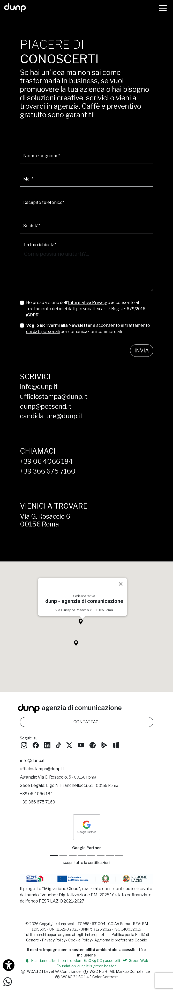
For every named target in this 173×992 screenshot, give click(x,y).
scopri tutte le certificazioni (86, 862)
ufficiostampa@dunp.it (53, 396)
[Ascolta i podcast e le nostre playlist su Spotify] (92, 744)
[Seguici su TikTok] (58, 744)
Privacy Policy (53, 940)
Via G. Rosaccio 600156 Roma (45, 520)
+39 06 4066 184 (46, 461)
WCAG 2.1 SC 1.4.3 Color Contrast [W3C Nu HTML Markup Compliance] (86, 977)
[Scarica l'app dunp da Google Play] (104, 744)
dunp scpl (66, 923)
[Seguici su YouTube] (81, 744)
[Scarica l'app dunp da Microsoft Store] (116, 744)
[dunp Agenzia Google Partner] (86, 826)
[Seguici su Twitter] (69, 744)
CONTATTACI (86, 721)
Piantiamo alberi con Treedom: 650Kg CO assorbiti (72, 960)
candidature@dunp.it (51, 416)
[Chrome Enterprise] (91, 855)
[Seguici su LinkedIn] (47, 744)
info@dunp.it (39, 387)
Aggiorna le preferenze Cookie (120, 940)
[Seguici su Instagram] (24, 744)
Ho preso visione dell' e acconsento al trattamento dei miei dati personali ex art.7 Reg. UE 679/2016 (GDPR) (85, 308)
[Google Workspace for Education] (82, 855)
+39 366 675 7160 (48, 471)
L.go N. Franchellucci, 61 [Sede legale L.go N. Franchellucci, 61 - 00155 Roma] (82, 785)
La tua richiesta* (40, 244)
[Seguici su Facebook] (36, 744)
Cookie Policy (80, 940)
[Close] (120, 592)
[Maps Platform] (100, 855)
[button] (82, 631)
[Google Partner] (54, 855)
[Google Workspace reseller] (73, 855)
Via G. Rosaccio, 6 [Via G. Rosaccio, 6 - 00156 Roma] (67, 777)
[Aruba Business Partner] (119, 855)
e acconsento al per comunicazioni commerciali (88, 328)
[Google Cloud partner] (63, 855)
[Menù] (163, 7)
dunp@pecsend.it (45, 406)
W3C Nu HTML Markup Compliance (117, 971)
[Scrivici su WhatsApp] (7, 981)
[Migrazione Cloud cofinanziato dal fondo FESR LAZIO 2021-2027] (86, 879)
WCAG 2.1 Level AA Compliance (51, 971)
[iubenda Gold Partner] (110, 855)
